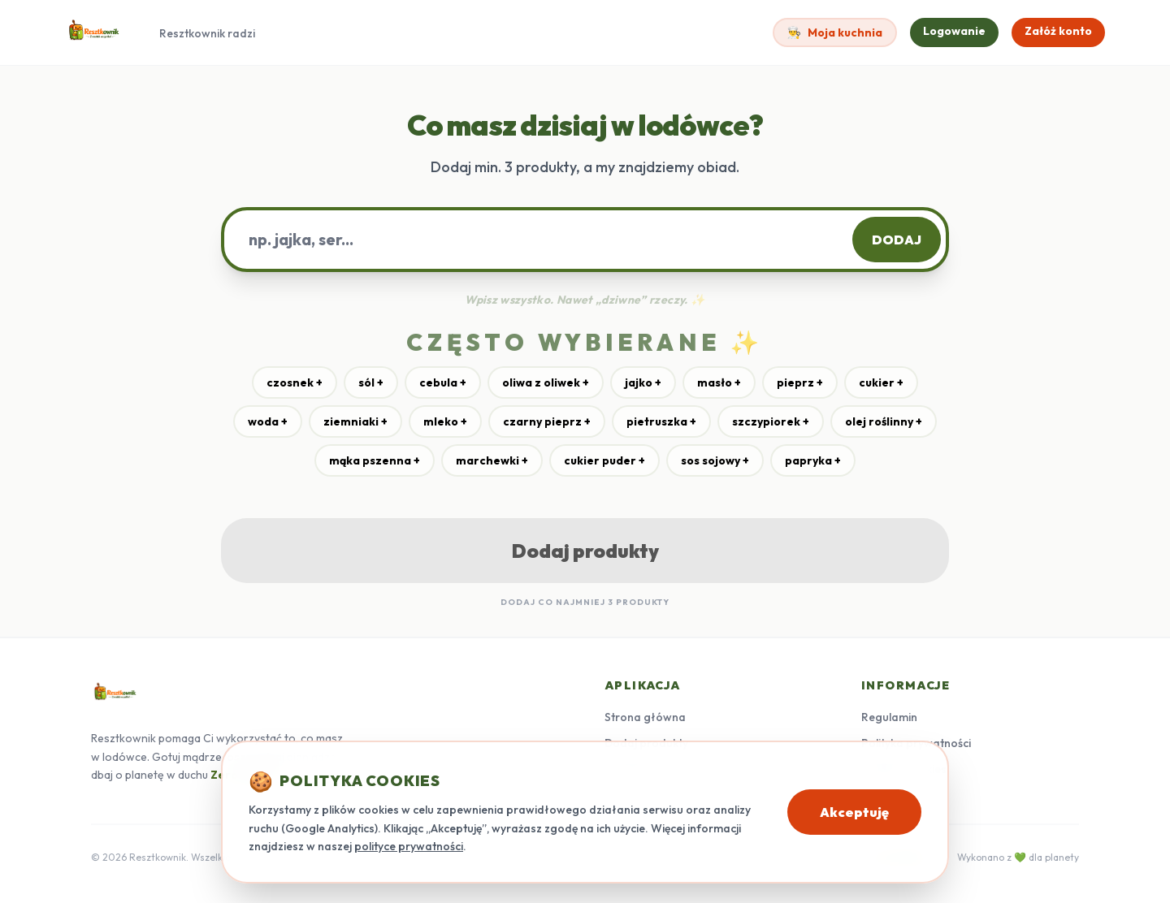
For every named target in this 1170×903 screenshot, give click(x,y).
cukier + (881, 382)
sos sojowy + (715, 460)
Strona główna (645, 717)
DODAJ (896, 239)
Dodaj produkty (585, 550)
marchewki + (492, 460)
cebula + (442, 382)
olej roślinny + (883, 421)
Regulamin (889, 717)
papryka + (813, 460)
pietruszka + (661, 421)
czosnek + (294, 382)
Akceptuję (854, 812)
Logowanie (954, 31)
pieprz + (800, 382)
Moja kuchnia (834, 32)
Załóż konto (1058, 31)
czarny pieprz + (547, 421)
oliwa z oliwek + (545, 382)
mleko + (445, 421)
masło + (719, 382)
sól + (371, 382)
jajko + (643, 382)
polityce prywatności (408, 846)
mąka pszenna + (374, 460)
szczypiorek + (770, 421)
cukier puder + (604, 460)
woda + (268, 421)
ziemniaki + (355, 421)
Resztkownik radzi (207, 33)
